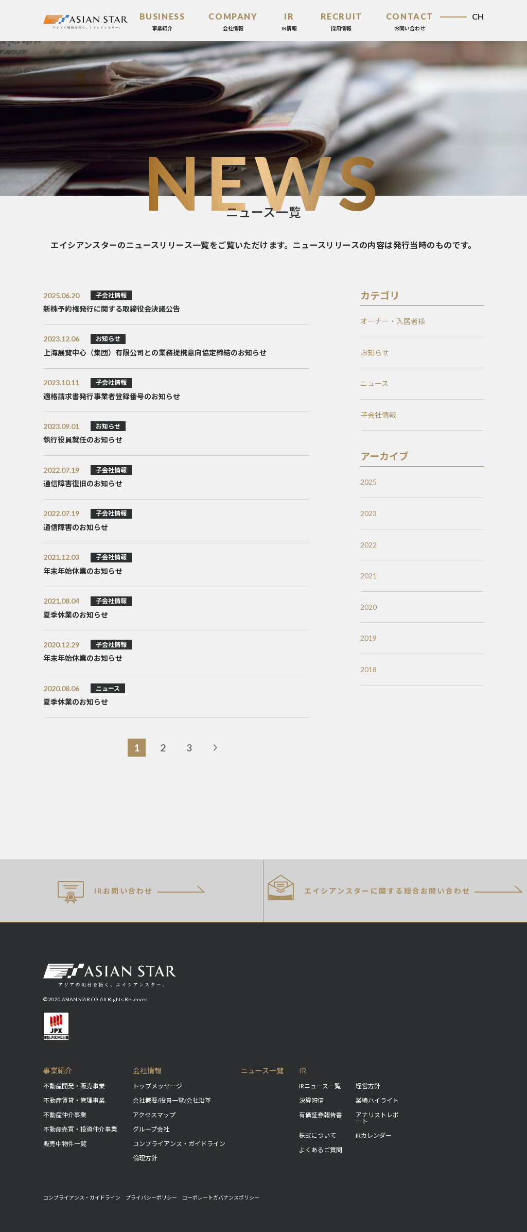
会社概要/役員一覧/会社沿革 (172, 1100)
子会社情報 (378, 414)
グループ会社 (151, 1129)
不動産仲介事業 (64, 1115)
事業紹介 (57, 1070)
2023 (368, 513)
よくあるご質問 (320, 1150)
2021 (368, 575)
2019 (368, 638)
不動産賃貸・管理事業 (74, 1100)
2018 (368, 669)
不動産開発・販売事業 (74, 1086)
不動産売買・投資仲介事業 (80, 1129)
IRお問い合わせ (105, 892)
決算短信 (311, 1100)
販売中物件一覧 (64, 1144)
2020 (368, 607)
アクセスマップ (154, 1115)
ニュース (374, 383)
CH (478, 16)
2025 (368, 481)
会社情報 (147, 1070)
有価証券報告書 (320, 1115)
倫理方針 (145, 1158)
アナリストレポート (377, 1118)
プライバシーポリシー (151, 1197)
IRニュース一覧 (320, 1086)
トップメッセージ (157, 1086)
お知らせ (374, 352)
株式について (317, 1135)
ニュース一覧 (262, 1070)
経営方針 (368, 1086)
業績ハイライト (377, 1100)
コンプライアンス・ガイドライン (179, 1144)
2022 (368, 544)
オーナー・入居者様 (392, 321)
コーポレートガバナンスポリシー (220, 1197)
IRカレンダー (374, 1135)
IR (302, 1070)
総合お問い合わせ (369, 887)
